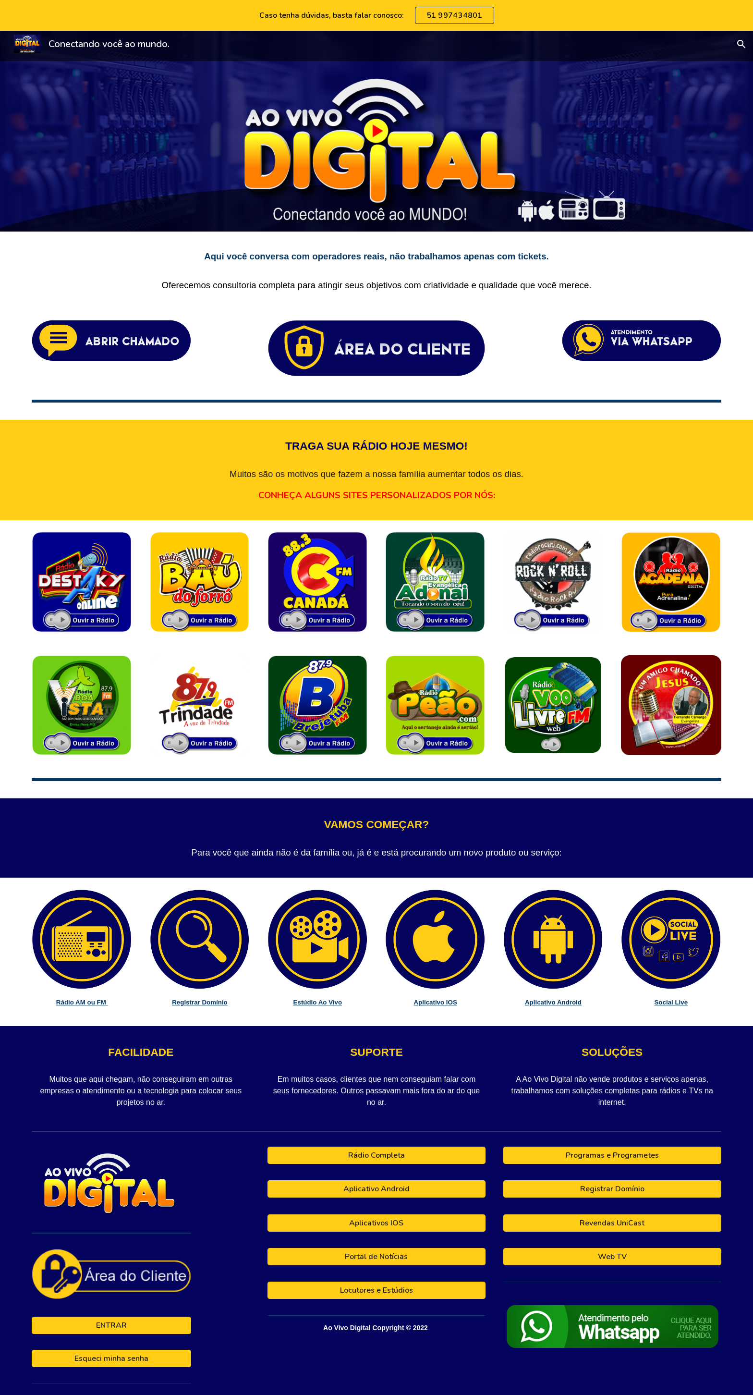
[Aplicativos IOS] (376, 1223)
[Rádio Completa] (376, 1155)
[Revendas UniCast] (612, 1223)
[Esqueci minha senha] (111, 1358)
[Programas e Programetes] (612, 1155)
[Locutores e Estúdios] (376, 1290)
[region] (376, 15)
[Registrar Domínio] (612, 1189)
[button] (741, 44)
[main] (376, 270)
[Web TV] (612, 1257)
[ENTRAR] (111, 1325)
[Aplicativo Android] (376, 1189)
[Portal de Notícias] (376, 1257)
